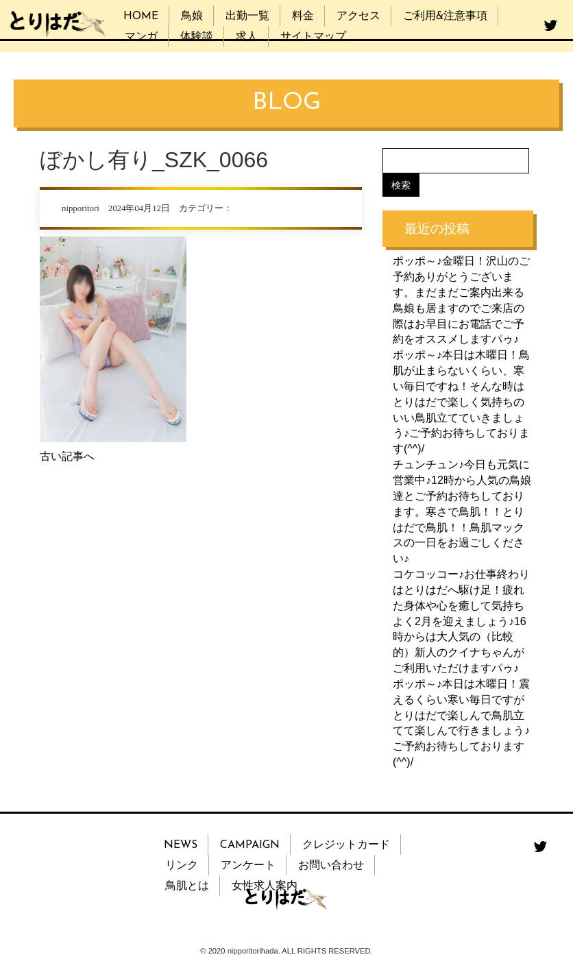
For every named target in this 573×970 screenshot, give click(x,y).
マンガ (141, 37)
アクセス (358, 16)
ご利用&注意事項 (445, 16)
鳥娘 (192, 16)
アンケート (248, 865)
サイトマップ (313, 37)
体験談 (196, 37)
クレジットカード (346, 845)
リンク (181, 865)
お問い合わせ (331, 865)
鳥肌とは (187, 886)
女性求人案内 (264, 886)
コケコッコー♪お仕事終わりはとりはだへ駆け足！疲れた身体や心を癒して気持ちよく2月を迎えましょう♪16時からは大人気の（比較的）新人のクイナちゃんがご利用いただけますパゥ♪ (461, 621)
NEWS (180, 845)
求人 (247, 37)
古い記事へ (67, 456)
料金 (303, 16)
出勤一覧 (247, 16)
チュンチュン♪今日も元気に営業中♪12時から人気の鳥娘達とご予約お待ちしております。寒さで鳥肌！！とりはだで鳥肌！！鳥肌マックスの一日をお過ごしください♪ (462, 511)
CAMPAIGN (250, 845)
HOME (140, 16)
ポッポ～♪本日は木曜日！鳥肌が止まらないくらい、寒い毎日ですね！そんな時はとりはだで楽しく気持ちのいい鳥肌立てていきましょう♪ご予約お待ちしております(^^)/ (461, 401)
